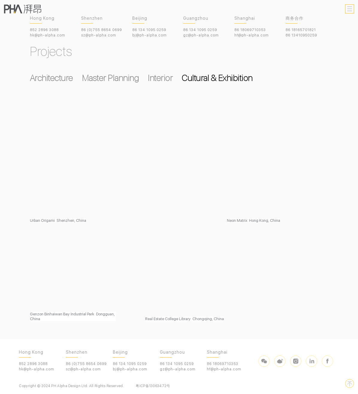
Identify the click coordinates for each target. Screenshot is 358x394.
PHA (22, 8)
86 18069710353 (250, 30)
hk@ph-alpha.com (47, 35)
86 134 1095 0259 (149, 30)
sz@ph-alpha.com (98, 35)
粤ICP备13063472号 (153, 386)
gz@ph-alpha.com (201, 35)
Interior (160, 78)
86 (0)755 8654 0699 (101, 30)
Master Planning (110, 78)
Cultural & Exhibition (217, 78)
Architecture (51, 78)
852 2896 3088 (44, 30)
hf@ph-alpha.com (251, 35)
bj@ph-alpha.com (149, 35)
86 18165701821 (301, 30)
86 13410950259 (301, 35)
